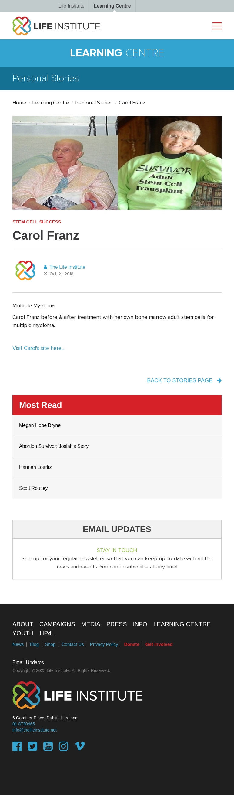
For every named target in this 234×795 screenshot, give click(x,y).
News (18, 644)
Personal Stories (94, 103)
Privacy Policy (104, 644)
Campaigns (57, 624)
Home (19, 103)
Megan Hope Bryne (40, 425)
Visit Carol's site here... (38, 348)
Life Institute (72, 6)
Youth (23, 633)
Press (116, 624)
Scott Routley (33, 488)
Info (140, 624)
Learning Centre (112, 6)
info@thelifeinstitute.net (34, 730)
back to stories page (184, 380)
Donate (131, 644)
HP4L (47, 633)
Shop (50, 644)
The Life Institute (64, 267)
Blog (34, 644)
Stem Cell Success (36, 221)
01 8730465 (23, 724)
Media (90, 624)
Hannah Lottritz (35, 467)
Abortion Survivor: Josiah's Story (54, 446)
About (22, 624)
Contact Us (73, 644)
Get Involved (158, 644)
